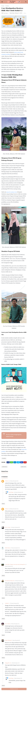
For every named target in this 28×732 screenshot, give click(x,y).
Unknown (7, 482)
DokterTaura (8, 549)
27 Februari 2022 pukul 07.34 (17, 549)
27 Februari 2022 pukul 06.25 (18, 529)
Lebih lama (23, 468)
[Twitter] (11, 463)
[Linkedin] (21, 463)
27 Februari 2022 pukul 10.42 (17, 567)
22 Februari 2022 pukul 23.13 (21, 493)
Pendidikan (5, 458)
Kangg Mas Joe (9, 666)
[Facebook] (8, 463)
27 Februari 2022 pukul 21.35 (17, 627)
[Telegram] (14, 463)
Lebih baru (5, 468)
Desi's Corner (8, 529)
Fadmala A (7, 606)
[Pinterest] (25, 463)
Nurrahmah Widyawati (11, 582)
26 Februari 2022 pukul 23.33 (16, 510)
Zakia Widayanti (9, 643)
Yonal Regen (12, 493)
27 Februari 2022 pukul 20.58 (16, 606)
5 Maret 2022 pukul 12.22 (20, 681)
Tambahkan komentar (14, 692)
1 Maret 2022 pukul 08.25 (18, 643)
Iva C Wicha (8, 627)
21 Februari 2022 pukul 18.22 (16, 482)
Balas (3, 505)
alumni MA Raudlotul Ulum (12, 192)
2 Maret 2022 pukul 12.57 (17, 666)
